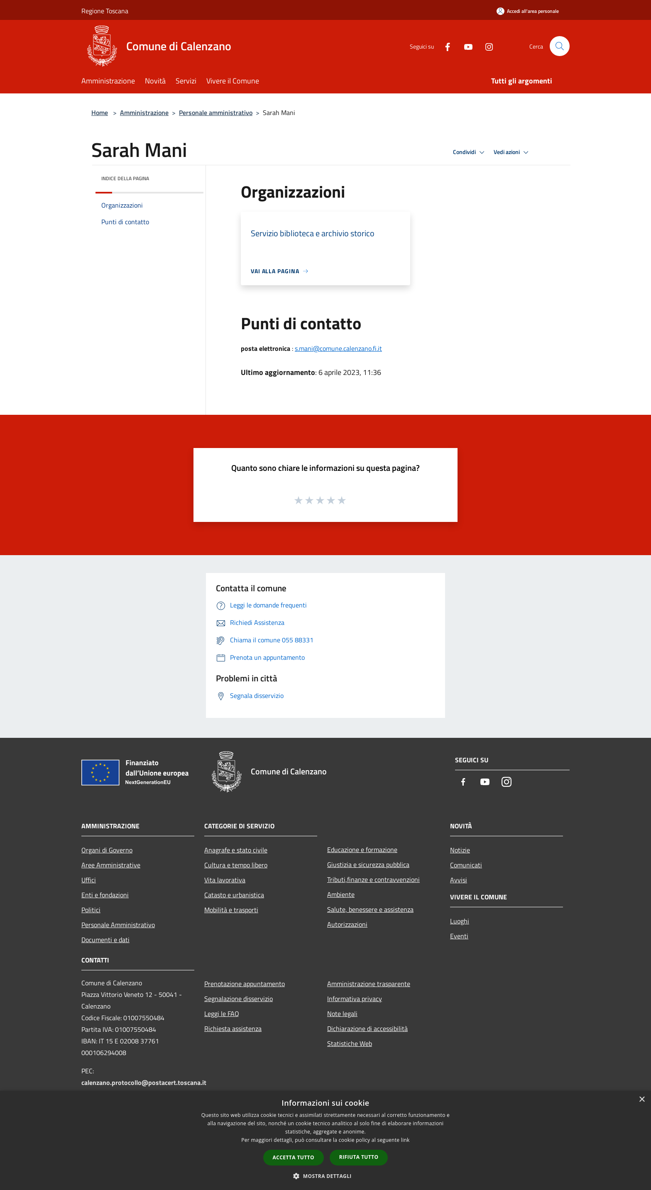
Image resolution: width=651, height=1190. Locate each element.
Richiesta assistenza (233, 1028)
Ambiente (341, 894)
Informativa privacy (354, 999)
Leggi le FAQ (221, 1014)
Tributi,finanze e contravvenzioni (373, 879)
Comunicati (466, 865)
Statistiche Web (349, 1043)
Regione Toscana (104, 11)
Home (99, 113)
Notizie (460, 850)
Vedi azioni (512, 152)
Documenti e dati (105, 940)
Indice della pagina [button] (125, 178)
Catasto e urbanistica (234, 895)
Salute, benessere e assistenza (370, 909)
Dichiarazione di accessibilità (367, 1028)
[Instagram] (485, 45)
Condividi (470, 152)
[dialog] (325, 1140)
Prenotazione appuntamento (244, 984)
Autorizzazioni (347, 924)
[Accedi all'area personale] (528, 11)
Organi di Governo (106, 850)
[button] (325, 1176)
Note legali (342, 1014)
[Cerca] (560, 46)
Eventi (459, 936)
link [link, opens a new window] (405, 1139)
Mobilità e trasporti (231, 910)
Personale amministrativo (215, 113)
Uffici (88, 880)
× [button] (642, 1100)
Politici (90, 910)
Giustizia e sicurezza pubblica (368, 864)
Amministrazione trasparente (368, 984)
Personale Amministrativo (118, 925)
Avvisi (458, 880)
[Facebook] (444, 45)
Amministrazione (144, 113)
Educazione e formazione (362, 850)
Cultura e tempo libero (235, 865)
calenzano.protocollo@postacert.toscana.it (143, 1082)
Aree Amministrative (110, 865)
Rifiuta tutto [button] (359, 1157)
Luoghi (459, 921)
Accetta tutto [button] (293, 1157)
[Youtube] (465, 45)
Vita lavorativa (224, 880)
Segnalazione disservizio (238, 999)
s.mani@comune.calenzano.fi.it (338, 348)
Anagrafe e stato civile (235, 850)
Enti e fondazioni (105, 895)
